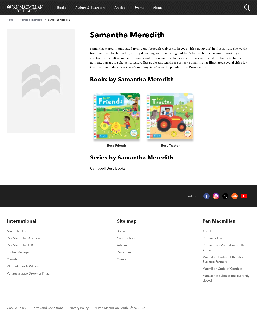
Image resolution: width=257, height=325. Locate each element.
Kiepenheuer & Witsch (23, 266)
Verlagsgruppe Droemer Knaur (29, 273)
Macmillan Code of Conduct (222, 269)
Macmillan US (16, 231)
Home (10, 19)
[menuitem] (29, 221)
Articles (119, 8)
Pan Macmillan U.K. (20, 245)
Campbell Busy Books (107, 168)
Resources (124, 252)
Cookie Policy (212, 238)
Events (139, 8)
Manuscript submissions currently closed (225, 278)
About (157, 8)
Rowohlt (12, 259)
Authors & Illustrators (90, 8)
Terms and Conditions (47, 308)
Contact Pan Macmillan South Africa (223, 247)
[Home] (25, 7)
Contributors (126, 238)
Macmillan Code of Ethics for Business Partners (222, 259)
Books (61, 8)
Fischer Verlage (18, 252)
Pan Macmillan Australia (24, 238)
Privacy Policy (79, 308)
